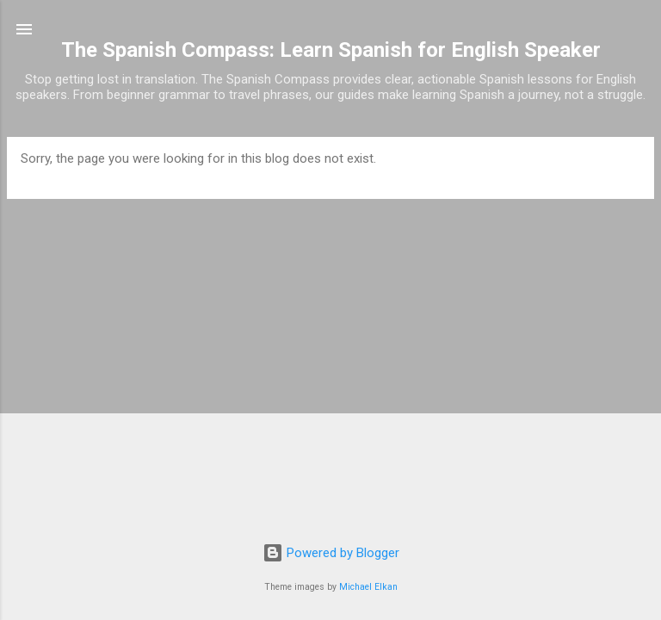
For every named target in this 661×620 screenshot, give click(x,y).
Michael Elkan (368, 586)
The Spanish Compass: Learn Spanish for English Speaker (331, 50)
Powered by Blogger (331, 553)
